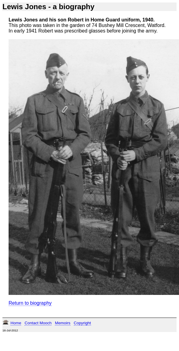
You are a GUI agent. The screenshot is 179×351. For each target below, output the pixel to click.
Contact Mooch (38, 323)
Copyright (82, 323)
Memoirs (62, 323)
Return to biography (30, 303)
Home (15, 323)
